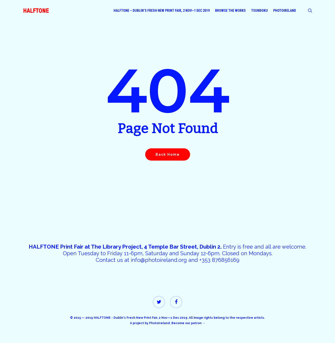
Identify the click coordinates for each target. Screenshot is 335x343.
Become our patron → (188, 323)
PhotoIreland (159, 323)
